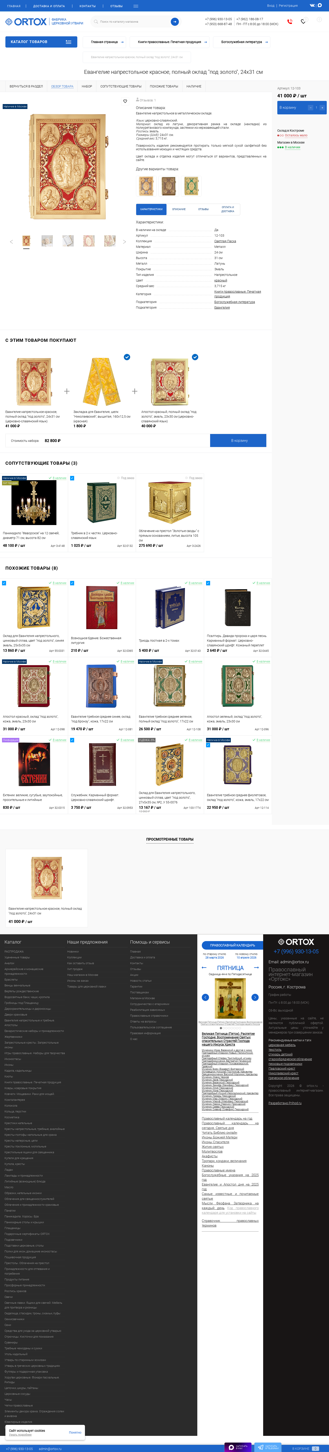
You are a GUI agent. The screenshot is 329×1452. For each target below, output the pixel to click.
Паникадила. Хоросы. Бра (21, 1216)
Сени (7, 1325)
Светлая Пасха (225, 241)
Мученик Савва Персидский (218, 1106)
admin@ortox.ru (294, 961)
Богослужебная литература (234, 302)
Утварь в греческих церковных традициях (32, 1365)
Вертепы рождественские (21, 991)
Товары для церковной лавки (86, 986)
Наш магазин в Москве (82, 975)
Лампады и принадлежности (23, 1175)
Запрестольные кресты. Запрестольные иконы (31, 1045)
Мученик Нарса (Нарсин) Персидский (223, 1104)
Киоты (8, 1076)
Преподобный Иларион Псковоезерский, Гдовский (225, 1065)
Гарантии (136, 986)
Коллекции (74, 957)
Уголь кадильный (15, 1354)
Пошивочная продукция (20, 1257)
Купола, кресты (14, 1164)
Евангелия (222, 307)
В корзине (301, 1448)
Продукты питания (16, 1279)
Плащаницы (12, 1228)
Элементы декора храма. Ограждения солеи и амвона (34, 1414)
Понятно (75, 1432)
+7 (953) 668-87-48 (218, 24)
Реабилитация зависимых (147, 1010)
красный (220, 280)
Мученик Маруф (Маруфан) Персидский (225, 1101)
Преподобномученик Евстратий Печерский (226, 1061)
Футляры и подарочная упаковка (26, 1371)
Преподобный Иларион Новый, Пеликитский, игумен (227, 1054)
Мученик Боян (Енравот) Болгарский (223, 1069)
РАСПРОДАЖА (14, 951)
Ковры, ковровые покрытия (22, 1088)
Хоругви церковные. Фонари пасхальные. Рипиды (32, 1380)
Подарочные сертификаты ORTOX (27, 1234)
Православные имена (218, 1170)
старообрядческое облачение (290, 1059)
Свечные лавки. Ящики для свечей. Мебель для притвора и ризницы (33, 1305)
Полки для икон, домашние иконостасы (30, 1251)
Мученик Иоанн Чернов (215, 1077)
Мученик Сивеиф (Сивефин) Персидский (225, 1109)
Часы (8, 1399)
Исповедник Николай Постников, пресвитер (227, 1071)
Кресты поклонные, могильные (25, 1146)
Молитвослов (212, 1151)
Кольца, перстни (15, 1111)
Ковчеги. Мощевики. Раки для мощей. (29, 1094)
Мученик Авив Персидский (217, 1080)
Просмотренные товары (169, 839)
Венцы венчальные (17, 985)
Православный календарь (232, 945)
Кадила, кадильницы (18, 1070)
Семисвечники (14, 1319)
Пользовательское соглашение (151, 1027)
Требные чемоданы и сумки (23, 1348)
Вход (270, 5)
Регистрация (288, 5)
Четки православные (18, 1405)
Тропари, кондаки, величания (224, 1161)
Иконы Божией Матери (219, 1137)
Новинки (73, 951)
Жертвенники (13, 1036)
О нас (134, 1039)
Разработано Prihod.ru (285, 1103)
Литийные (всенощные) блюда (24, 1181)
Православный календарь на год (227, 1118)
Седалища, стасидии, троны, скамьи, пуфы (32, 1313)
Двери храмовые (15, 1014)
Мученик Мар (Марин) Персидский (222, 1098)
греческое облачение (284, 1078)
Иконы (8, 1064)
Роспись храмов (15, 1291)
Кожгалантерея (14, 1099)
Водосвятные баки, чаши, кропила (27, 997)
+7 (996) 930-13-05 (218, 19)
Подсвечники (13, 1239)
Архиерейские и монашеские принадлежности (23, 971)
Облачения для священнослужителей (29, 1199)
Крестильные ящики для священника (29, 1152)
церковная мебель (282, 1045)
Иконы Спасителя (215, 1142)
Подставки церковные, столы (24, 1245)
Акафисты (210, 1156)
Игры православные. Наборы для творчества (34, 1053)
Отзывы (116, 6)
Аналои (9, 963)
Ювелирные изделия (18, 1422)
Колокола (10, 1105)
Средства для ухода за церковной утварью (32, 1330)
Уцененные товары (17, 957)
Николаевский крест (283, 1073)
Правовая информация (145, 1033)
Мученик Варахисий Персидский (220, 1082)
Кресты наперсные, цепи (21, 1140)
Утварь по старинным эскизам (25, 1360)
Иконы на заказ (78, 980)
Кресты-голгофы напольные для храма (30, 1134)
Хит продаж (75, 969)
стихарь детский (281, 1054)
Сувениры (11, 1342)
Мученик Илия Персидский (217, 1088)
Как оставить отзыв (80, 963)
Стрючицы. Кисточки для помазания (28, 1336)
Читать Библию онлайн (219, 1133)
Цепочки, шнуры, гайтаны (21, 1388)
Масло (8, 1187)
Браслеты (11, 979)
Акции (134, 975)
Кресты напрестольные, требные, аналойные (34, 1129)
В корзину (239, 440)
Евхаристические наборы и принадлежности (34, 1031)
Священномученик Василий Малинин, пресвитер (230, 1074)
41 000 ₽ (20, 921)
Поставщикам (139, 992)
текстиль (275, 1049)
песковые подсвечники (285, 1064)
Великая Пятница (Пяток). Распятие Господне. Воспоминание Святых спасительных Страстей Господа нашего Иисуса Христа (230, 1024)
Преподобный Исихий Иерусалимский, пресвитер (230, 1093)
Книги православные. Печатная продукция (32, 1082)
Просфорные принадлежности (24, 1285)
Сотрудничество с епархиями (149, 1004)
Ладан (8, 1169)
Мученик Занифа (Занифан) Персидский (225, 1085)
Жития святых (213, 1147)
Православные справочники (149, 1015)
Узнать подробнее (20, 1434)
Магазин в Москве (142, 998)
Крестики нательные (18, 1123)
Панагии (10, 1210)
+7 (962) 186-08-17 (249, 19)
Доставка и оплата (49, 6)
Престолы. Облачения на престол (26, 1263)
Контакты (88, 6)
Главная (13, 6)
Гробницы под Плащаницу (21, 1003)
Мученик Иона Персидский (217, 1090)
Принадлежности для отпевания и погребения (27, 1271)
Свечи (8, 1297)
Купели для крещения (18, 1158)
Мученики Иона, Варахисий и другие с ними (227, 1050)
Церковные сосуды (17, 1393)
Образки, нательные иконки (23, 1193)
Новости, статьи (140, 980)
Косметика (11, 1117)
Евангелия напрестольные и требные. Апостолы (29, 1023)
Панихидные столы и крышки (24, 1222)
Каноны (208, 1166)
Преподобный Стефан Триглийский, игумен (226, 1058)
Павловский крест (282, 1068)
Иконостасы (12, 1059)
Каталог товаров (41, 42)
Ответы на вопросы (143, 1021)
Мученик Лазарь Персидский (219, 1096)
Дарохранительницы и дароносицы (27, 1008)
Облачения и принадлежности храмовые (31, 1204)
